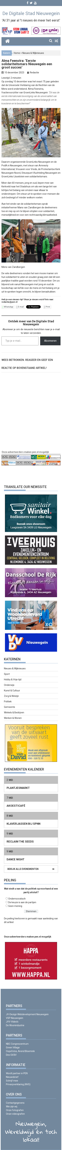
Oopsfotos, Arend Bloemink (20, 1051)
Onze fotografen (15, 1110)
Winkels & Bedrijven (14, 712)
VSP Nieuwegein (14, 1018)
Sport (7, 674)
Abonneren (50, 340)
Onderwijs (9, 685)
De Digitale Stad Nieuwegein (31, 13)
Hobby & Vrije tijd (12, 679)
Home (17, 53)
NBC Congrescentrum (17, 1043)
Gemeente (9, 707)
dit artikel (9, 922)
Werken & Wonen (13, 718)
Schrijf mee (12, 1080)
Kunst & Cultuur (12, 690)
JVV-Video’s (12, 1021)
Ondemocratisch (17, 898)
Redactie (34, 72)
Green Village (13, 1047)
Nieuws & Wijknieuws (33, 53)
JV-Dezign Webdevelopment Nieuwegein (27, 1014)
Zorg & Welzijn (11, 696)
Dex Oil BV (11, 1055)
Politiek (8, 701)
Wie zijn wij (11, 1106)
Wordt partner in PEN (17, 1073)
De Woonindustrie (15, 1025)
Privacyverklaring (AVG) (18, 1084)
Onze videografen (15, 1113)
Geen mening (15, 906)
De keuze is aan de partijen (22, 902)
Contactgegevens (15, 1103)
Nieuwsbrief (12, 1077)
